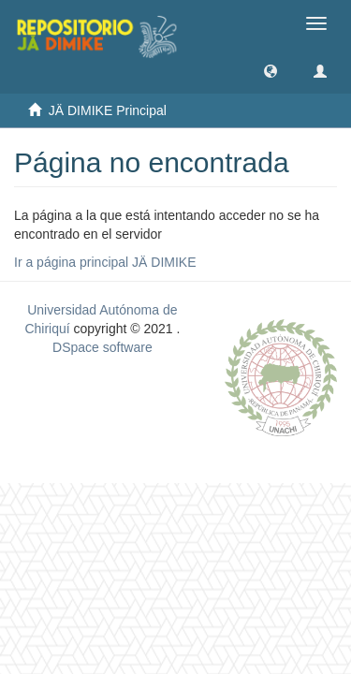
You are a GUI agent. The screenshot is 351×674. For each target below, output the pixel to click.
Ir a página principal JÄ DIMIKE (105, 262)
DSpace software (102, 347)
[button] (270, 70)
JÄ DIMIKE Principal (108, 110)
